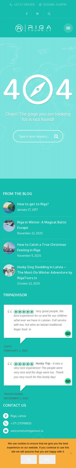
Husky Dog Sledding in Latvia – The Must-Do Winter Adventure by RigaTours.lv (44, 272)
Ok (29, 459)
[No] (71, 453)
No (47, 459)
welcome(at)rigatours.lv (27, 431)
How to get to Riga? (33, 204)
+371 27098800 (21, 423)
